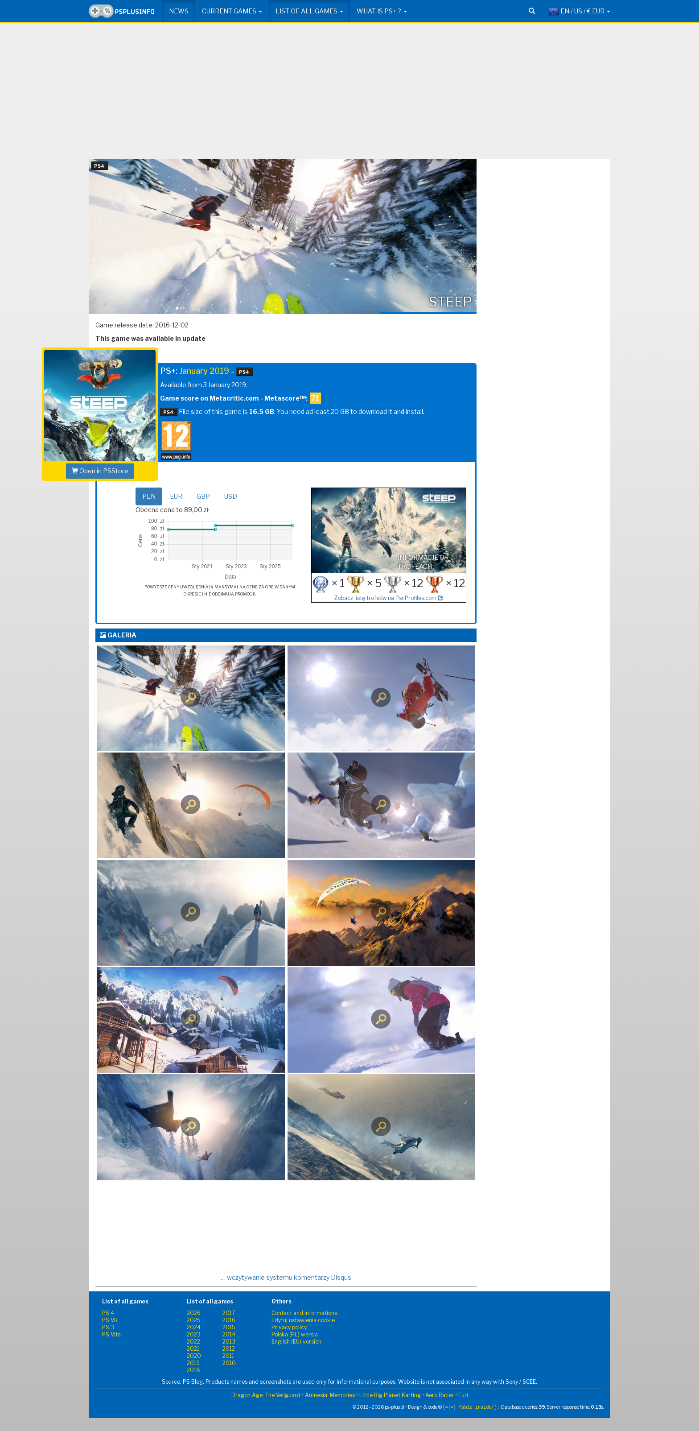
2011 (228, 1355)
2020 (194, 1355)
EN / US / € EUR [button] (579, 11)
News (179, 11)
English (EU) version (296, 1341)
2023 (194, 1334)
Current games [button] (232, 11)
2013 (228, 1341)
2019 (193, 1363)
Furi (463, 1395)
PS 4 (108, 1313)
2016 (228, 1320)
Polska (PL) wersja (294, 1334)
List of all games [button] (309, 11)
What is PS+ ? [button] (382, 11)
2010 (229, 1363)
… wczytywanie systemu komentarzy (286, 1277)
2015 (228, 1327)
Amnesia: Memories (330, 1395)
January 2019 (204, 371)
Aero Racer (439, 1395)
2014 (228, 1334)
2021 (193, 1348)
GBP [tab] (203, 496)
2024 (194, 1327)
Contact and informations (304, 1313)
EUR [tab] (176, 496)
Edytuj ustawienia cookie (303, 1320)
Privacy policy (289, 1327)
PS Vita (111, 1334)
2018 (193, 1370)
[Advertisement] (349, 94)
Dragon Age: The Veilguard (265, 1395)
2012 (228, 1348)
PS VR (110, 1320)
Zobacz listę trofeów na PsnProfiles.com (388, 598)
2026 (194, 1313)
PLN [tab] (149, 496)
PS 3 (108, 1327)
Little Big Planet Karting (390, 1395)
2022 (193, 1341)
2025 (194, 1320)
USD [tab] (230, 496)
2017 (228, 1313)
